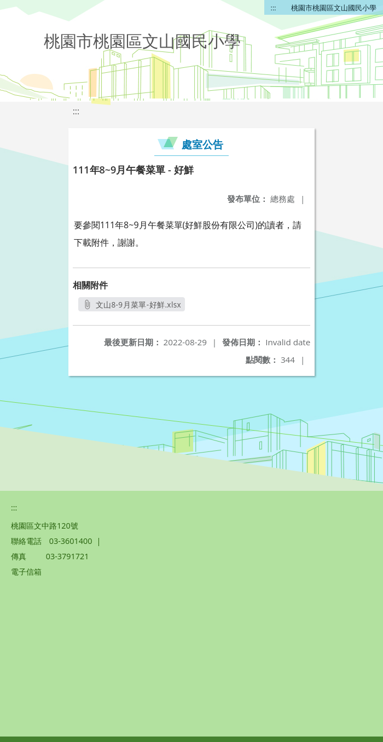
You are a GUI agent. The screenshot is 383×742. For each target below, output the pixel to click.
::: (273, 8)
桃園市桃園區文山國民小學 (333, 8)
